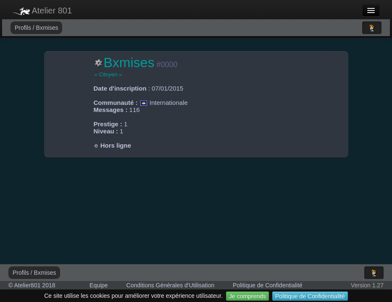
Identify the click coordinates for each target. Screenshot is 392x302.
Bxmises (47, 27)
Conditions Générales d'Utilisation (170, 285)
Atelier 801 (42, 10)
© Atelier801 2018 (31, 285)
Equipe (98, 285)
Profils (24, 27)
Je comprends (247, 296)
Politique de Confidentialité (310, 296)
